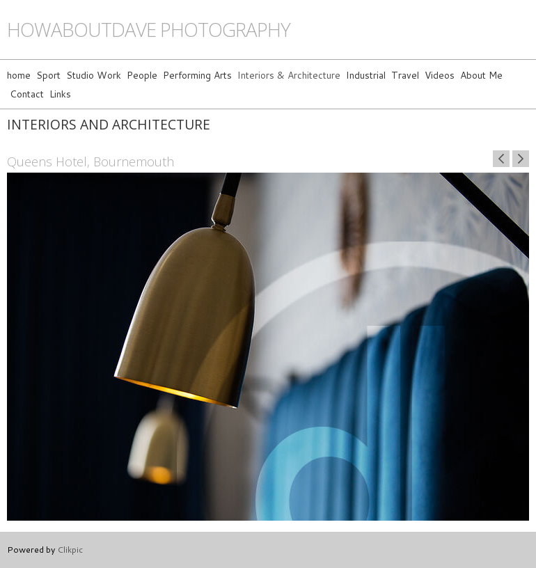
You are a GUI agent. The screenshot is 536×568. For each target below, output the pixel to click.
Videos (440, 74)
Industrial (366, 74)
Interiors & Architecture (288, 74)
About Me (481, 74)
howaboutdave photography (148, 29)
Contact (27, 93)
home (19, 74)
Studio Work (93, 74)
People (142, 74)
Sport (48, 74)
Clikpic (70, 549)
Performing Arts (197, 74)
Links (60, 93)
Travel (405, 74)
